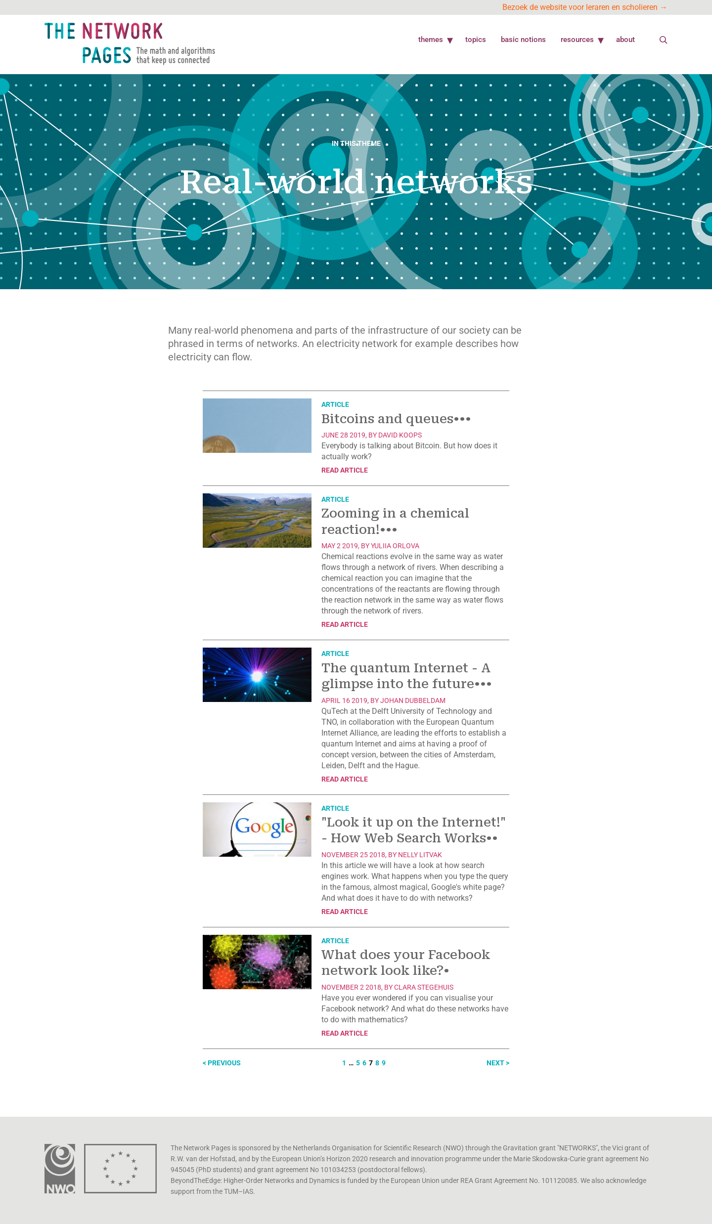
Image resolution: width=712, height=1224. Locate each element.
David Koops (400, 435)
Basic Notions (523, 39)
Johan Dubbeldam (412, 700)
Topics (475, 39)
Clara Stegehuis (423, 987)
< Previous (222, 1063)
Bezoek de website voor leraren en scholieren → (585, 7)
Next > (498, 1063)
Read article (344, 470)
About (625, 39)
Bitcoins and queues (396, 419)
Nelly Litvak (420, 855)
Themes (430, 39)
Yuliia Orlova (395, 546)
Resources (577, 39)
